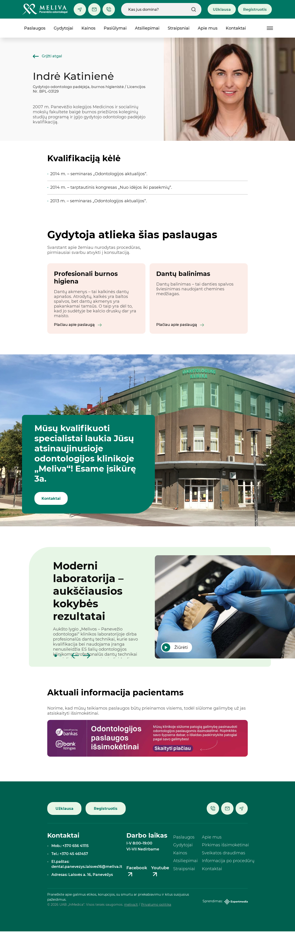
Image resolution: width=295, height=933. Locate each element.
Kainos (88, 28)
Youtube (160, 873)
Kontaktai (236, 28)
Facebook (136, 873)
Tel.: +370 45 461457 (69, 855)
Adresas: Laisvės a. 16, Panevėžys (82, 876)
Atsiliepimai (147, 28)
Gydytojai (63, 28)
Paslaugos (34, 28)
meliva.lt (131, 906)
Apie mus (207, 28)
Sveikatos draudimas (223, 854)
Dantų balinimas (183, 274)
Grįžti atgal (47, 56)
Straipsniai (178, 28)
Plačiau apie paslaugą (78, 326)
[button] (55, 657)
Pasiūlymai (115, 28)
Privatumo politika (156, 906)
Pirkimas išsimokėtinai (225, 846)
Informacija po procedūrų (228, 862)
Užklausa (222, 9)
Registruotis (255, 9)
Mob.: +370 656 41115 (70, 847)
